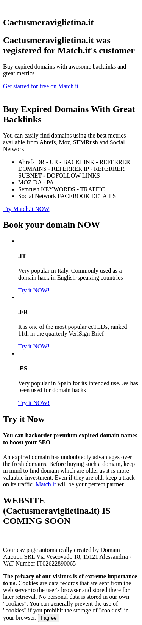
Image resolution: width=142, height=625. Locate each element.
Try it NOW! (34, 290)
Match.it (46, 484)
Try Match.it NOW (26, 209)
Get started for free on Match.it (40, 86)
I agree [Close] (49, 618)
